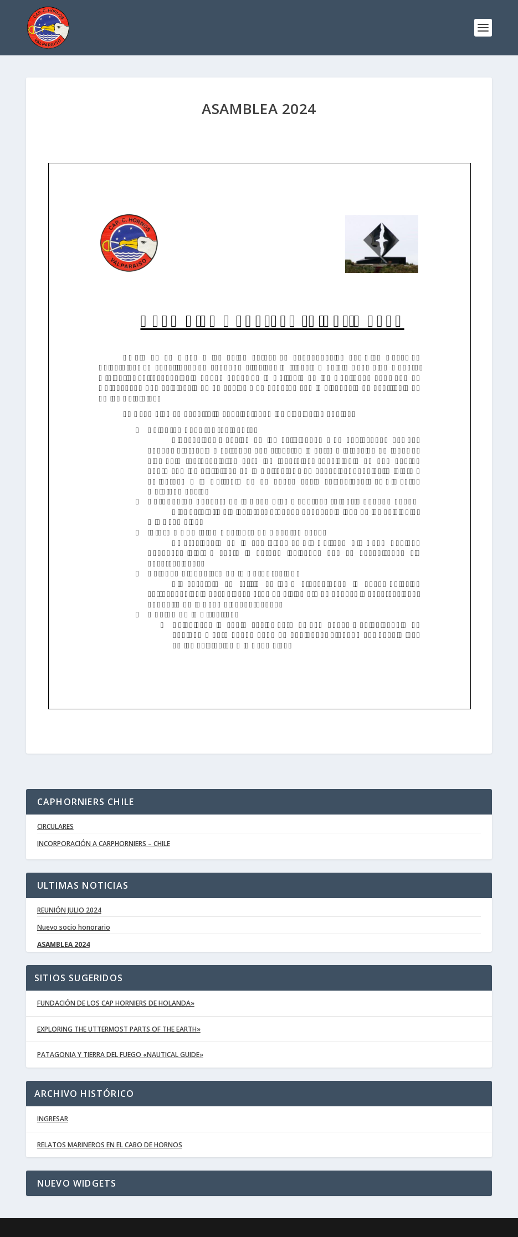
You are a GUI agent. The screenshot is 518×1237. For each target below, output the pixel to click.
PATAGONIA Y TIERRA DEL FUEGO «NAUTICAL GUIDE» (120, 1054)
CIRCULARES (55, 826)
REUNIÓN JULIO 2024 (69, 910)
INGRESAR (52, 1118)
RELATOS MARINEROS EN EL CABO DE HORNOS (109, 1145)
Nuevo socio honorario (73, 927)
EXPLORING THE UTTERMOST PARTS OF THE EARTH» (119, 1029)
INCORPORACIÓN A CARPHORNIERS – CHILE (103, 843)
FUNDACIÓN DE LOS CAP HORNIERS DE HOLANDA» (115, 1003)
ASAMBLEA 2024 (63, 944)
